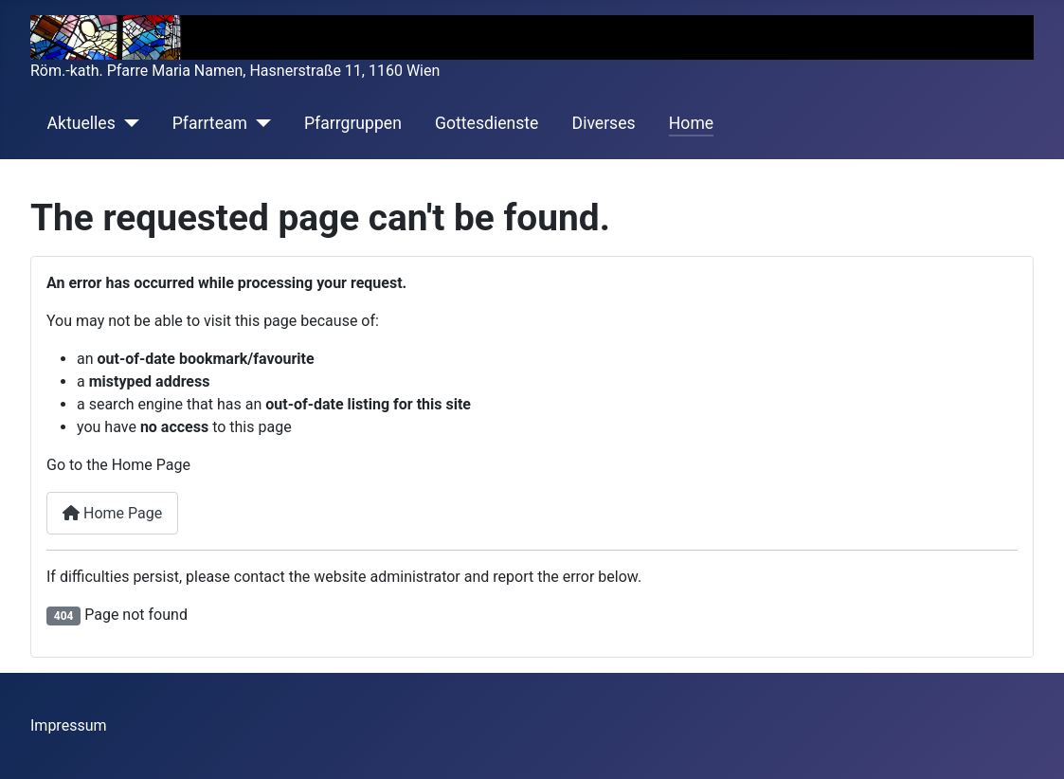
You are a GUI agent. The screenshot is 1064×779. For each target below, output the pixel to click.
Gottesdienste (486, 123)
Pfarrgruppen (353, 123)
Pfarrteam (209, 123)
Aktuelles (81, 123)
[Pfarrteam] (259, 123)
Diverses (604, 123)
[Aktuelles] (127, 123)
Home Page (112, 513)
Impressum (68, 725)
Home (691, 123)
